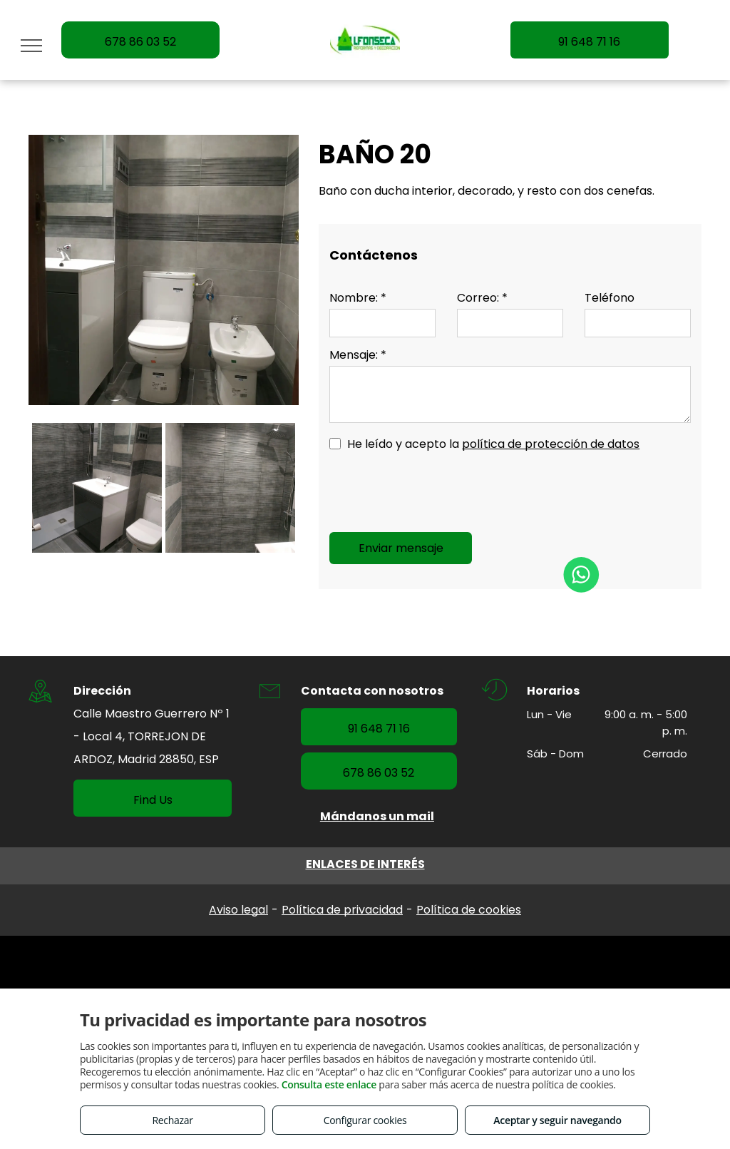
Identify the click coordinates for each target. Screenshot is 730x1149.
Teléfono (609, 298)
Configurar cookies (365, 1120)
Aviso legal (238, 910)
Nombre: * (357, 298)
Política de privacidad (342, 910)
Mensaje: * (357, 355)
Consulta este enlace (329, 1084)
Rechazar (172, 1120)
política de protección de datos (550, 444)
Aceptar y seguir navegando (557, 1120)
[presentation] (437, 490)
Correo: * (482, 298)
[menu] (31, 45)
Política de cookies (468, 910)
